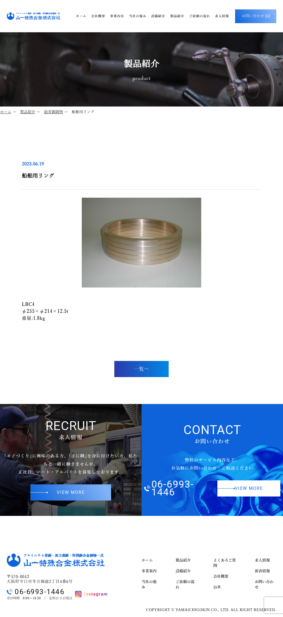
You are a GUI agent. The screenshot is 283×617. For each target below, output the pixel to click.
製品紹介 (27, 112)
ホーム (5, 112)
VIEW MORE (71, 492)
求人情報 (262, 560)
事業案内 (149, 571)
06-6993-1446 (169, 488)
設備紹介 (183, 571)
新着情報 (262, 571)
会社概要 (220, 577)
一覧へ (141, 369)
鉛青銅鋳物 (53, 112)
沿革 (217, 587)
